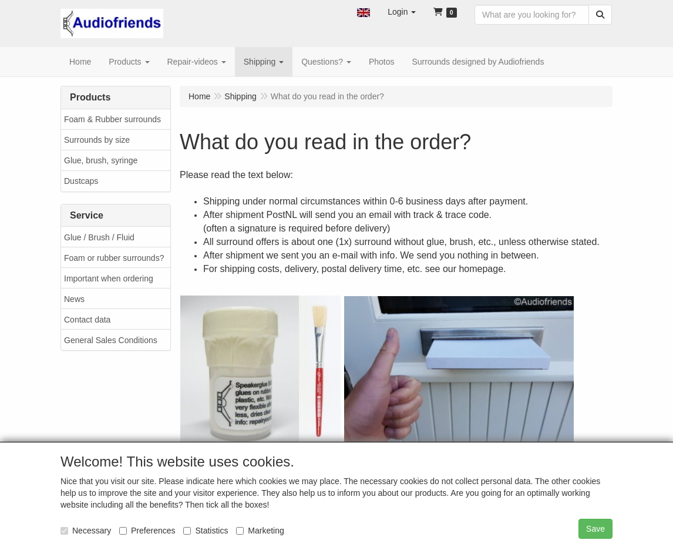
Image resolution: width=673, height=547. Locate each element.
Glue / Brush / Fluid (99, 237)
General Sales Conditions (110, 340)
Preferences (147, 530)
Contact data (87, 319)
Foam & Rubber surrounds (112, 119)
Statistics (205, 530)
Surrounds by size (97, 140)
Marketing (260, 530)
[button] (363, 12)
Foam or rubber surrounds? (114, 258)
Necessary (85, 530)
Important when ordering (108, 278)
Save (595, 528)
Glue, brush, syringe (100, 160)
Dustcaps (81, 181)
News (74, 299)
